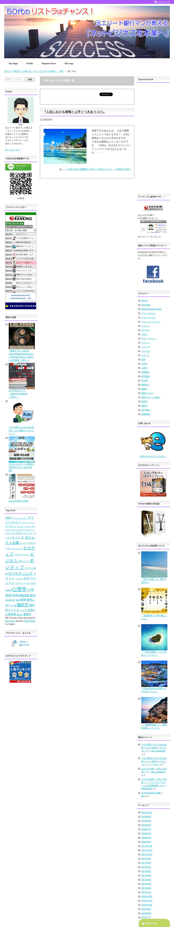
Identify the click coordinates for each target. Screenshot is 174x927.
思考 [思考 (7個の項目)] (15, 595)
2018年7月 (146, 829)
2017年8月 (146, 863)
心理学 (144, 368)
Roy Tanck (10, 621)
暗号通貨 (145, 376)
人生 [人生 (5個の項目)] (33, 583)
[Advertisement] (153, 137)
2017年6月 (146, 871)
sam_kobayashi (158, 751)
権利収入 (145, 385)
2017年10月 (146, 854)
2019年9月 (146, 817)
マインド (145, 342)
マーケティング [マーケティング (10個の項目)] (20, 573)
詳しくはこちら (12, 150)
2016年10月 (146, 905)
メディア (145, 347)
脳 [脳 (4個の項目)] (15, 605)
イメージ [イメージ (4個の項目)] (25, 523)
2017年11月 (146, 850)
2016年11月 (146, 901)
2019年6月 (146, 821)
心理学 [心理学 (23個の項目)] (19, 589)
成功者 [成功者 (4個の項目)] (8, 600)
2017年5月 (146, 875)
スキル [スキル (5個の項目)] (18, 533)
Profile (30, 63)
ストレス (145, 326)
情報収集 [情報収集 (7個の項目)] (23, 595)
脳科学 (144, 406)
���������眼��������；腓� (20, 296)
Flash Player (29, 621)
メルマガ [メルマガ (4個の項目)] (19, 579)
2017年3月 (146, 884)
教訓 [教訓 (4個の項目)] (18, 600)
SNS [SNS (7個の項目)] (8, 517)
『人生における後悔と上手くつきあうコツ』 (74, 112)
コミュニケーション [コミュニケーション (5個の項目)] (22, 529)
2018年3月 (146, 838)
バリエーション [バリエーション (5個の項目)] (22, 554)
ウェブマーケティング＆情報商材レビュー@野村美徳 (153, 785)
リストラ (145, 355)
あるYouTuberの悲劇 (151, 793)
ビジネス (145, 330)
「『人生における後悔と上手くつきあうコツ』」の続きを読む (96, 169)
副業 (143, 359)
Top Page (13, 63)
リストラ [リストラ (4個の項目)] (26, 583)
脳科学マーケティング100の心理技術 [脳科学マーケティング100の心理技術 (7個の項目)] (20, 610)
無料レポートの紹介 (150, 397)
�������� (28, 301)
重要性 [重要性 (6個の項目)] (27, 614)
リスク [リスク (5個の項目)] (18, 583)
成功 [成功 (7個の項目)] (33, 595)
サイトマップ (163, 2)
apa (143, 796)
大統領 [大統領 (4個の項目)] (8, 590)
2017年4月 (146, 880)
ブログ (144, 334)
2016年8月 (146, 913)
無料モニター (147, 393)
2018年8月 (146, 825)
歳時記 (144, 389)
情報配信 (145, 372)
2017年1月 (146, 892)
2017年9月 (146, 859)
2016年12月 (146, 896)
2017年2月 (146, 888)
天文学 (144, 364)
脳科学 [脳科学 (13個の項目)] (23, 604)
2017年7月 (146, 867)
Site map (69, 63)
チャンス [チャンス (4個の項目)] (23, 543)
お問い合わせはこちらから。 (153, 456)
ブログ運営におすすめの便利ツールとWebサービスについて (153, 747)
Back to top (151, 923)
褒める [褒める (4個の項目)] (20, 615)
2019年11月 (146, 812)
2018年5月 (146, 833)
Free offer (145, 305)
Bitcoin (144, 300)
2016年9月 (146, 909)
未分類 (144, 380)
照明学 (144, 401)
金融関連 (145, 414)
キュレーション (148, 317)
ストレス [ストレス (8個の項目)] (18, 537)
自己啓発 (145, 410)
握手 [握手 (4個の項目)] (13, 600)
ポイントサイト (148, 338)
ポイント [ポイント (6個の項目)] (23, 561)
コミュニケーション (150, 321)
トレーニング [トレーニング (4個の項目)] (16, 549)
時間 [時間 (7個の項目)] (23, 599)
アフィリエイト (148, 313)
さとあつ (155, 764)
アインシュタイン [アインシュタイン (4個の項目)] (19, 518)
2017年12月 (146, 846)
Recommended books (151, 309)
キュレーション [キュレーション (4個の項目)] (24, 526)
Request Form (49, 63)
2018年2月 (146, 842)
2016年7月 (146, 917)
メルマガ (145, 351)
